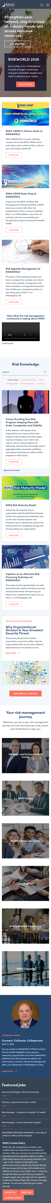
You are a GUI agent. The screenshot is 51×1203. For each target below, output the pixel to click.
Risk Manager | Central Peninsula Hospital (21, 1122)
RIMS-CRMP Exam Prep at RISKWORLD (21, 195)
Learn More (14, 155)
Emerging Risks (12, 383)
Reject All (26, 1192)
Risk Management (27, 383)
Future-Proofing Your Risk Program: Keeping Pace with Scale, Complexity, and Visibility (24, 422)
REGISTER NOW (25, 84)
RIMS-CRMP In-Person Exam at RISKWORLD (24, 132)
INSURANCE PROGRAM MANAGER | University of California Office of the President (24, 1134)
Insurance (40, 383)
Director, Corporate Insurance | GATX (19, 1102)
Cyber (41, 380)
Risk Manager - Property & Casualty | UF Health (24, 1112)
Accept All (10, 1192)
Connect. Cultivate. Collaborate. (22, 1040)
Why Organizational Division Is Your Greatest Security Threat (24, 629)
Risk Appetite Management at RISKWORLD (23, 270)
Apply (4, 1095)
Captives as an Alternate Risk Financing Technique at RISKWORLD (23, 577)
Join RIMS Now (17, 43)
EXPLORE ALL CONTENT (25, 693)
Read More (11, 653)
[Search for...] (24, 372)
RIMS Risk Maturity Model (21, 505)
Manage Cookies (13, 1197)
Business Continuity (29, 380)
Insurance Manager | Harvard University (20, 1091)
